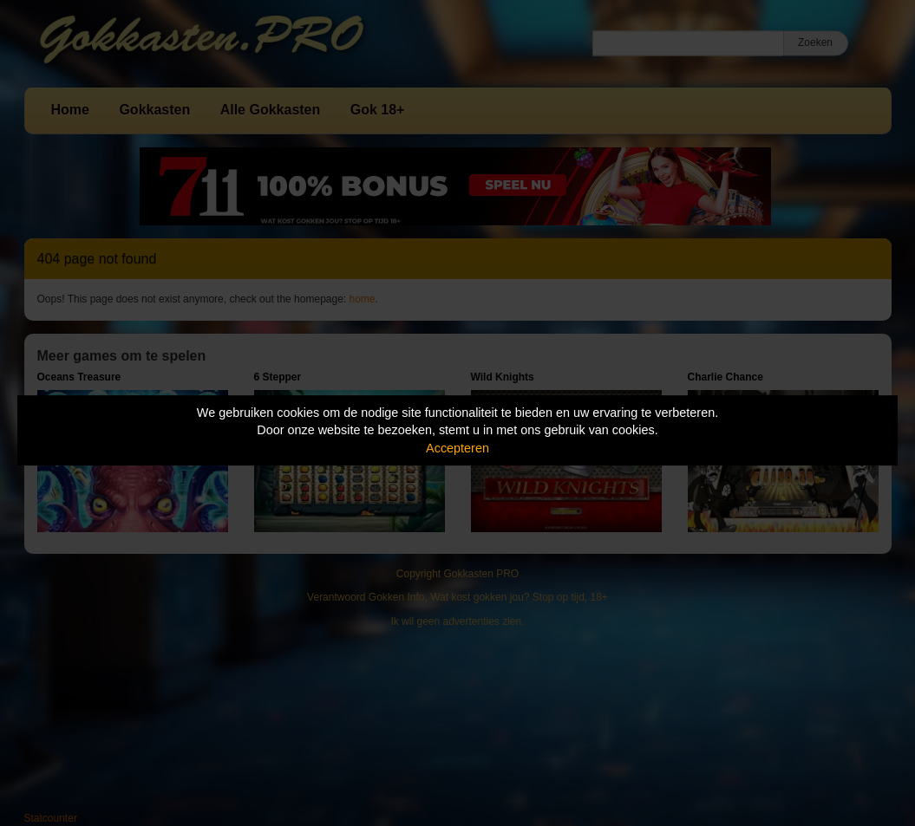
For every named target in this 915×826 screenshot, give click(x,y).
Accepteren (457, 448)
